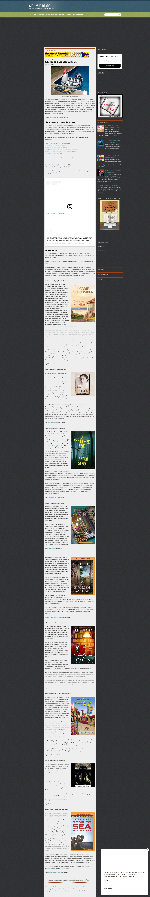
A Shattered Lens (52, 497)
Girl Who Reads (39, 5)
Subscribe (110, 66)
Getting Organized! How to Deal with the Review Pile (59, 149)
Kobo (102, 246)
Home (29, 15)
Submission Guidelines (51, 15)
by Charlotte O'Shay (56, 165)
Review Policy (41, 15)
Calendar (61, 15)
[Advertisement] (75, 32)
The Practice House (53, 422)
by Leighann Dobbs (56, 167)
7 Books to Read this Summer (53, 163)
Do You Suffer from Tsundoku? (53, 145)
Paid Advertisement (78, 15)
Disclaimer (68, 15)
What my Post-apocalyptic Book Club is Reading (58, 151)
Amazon (103, 239)
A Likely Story (51, 548)
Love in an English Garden (55, 617)
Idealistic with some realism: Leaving (108, 185)
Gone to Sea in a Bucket (54, 872)
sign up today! (71, 887)
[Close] (147, 849)
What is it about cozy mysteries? (53, 147)
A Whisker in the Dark (53, 688)
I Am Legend (51, 804)
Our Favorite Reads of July (52, 153)
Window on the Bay (53, 364)
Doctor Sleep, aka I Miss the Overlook (55, 143)
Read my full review (57, 446)
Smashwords (104, 242)
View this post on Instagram (55, 213)
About (34, 15)
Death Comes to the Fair (54, 755)
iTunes (103, 250)
